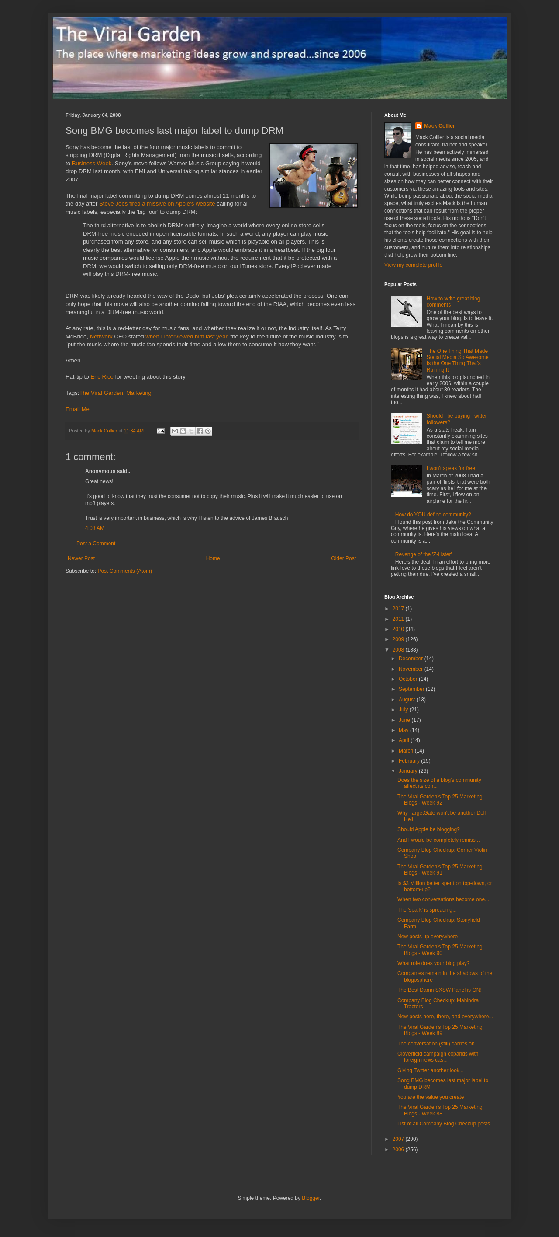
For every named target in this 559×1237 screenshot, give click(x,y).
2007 (399, 1139)
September (412, 689)
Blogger (311, 1198)
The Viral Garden (101, 393)
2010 (399, 629)
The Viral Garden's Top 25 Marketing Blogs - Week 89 (440, 1030)
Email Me (78, 409)
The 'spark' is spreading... (427, 910)
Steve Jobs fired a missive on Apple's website (157, 203)
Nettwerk (101, 336)
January (409, 771)
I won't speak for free (451, 468)
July (404, 710)
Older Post (343, 558)
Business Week (92, 163)
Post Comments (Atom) (124, 571)
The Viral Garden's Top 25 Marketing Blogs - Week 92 (440, 800)
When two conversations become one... (443, 899)
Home (213, 558)
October (409, 679)
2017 (399, 609)
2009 (399, 639)
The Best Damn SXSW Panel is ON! (439, 990)
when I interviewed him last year (186, 336)
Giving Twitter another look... (430, 1070)
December (411, 658)
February (410, 761)
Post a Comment (95, 543)
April (405, 740)
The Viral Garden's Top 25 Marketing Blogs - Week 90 (440, 950)
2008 (399, 650)
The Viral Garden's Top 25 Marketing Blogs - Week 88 (440, 1110)
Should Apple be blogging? (428, 829)
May (404, 730)
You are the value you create (430, 1097)
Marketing (139, 393)
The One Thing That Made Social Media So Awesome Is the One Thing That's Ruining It (458, 360)
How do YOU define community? (433, 515)
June (405, 720)
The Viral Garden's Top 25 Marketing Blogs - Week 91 (440, 870)
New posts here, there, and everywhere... (445, 1017)
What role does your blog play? (433, 963)
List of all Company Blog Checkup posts (443, 1124)
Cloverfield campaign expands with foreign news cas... (437, 1057)
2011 (399, 619)
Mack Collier (439, 126)
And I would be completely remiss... (438, 840)
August (408, 700)
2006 (399, 1149)
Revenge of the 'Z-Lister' (423, 554)
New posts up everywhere (427, 937)
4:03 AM (94, 528)
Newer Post (81, 558)
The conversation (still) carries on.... (438, 1044)
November (411, 669)
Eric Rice (102, 376)
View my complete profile (413, 265)
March (407, 751)
